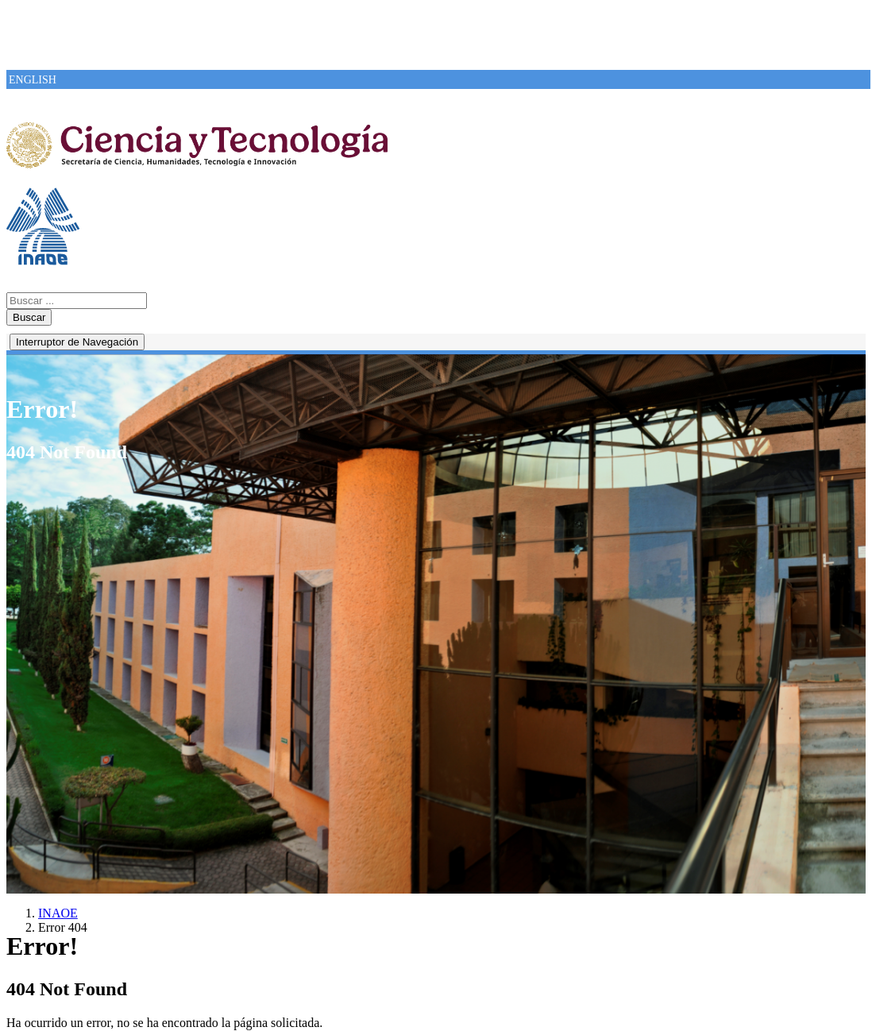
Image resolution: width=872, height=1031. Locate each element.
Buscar (29, 317)
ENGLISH (32, 80)
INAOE (58, 913)
